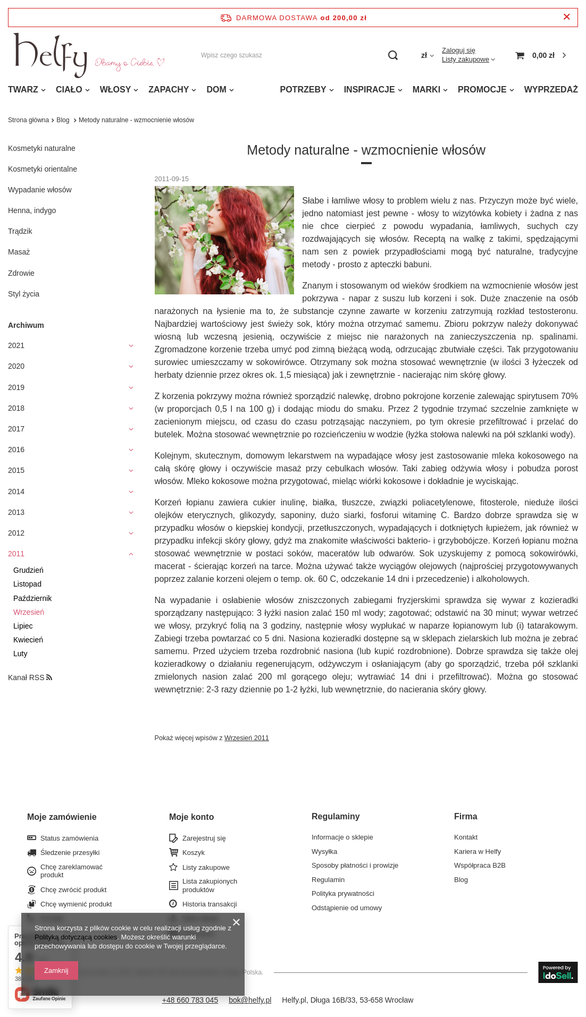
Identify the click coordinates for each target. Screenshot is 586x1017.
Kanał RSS (30, 677)
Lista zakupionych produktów (209, 885)
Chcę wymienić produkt (76, 904)
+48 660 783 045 (190, 1000)
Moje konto (191, 816)
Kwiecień (28, 639)
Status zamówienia (69, 838)
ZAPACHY (168, 89)
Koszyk (193, 853)
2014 (16, 491)
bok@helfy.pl (250, 1000)
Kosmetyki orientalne (42, 169)
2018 (16, 408)
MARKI (426, 89)
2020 (16, 366)
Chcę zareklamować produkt (71, 871)
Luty (20, 653)
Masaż (19, 252)
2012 (16, 533)
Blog (63, 120)
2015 (16, 470)
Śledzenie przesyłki (69, 853)
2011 (16, 553)
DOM (216, 89)
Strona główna (28, 120)
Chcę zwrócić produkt (73, 890)
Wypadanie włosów (40, 189)
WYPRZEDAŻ (551, 89)
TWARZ (23, 89)
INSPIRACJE (369, 89)
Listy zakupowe (465, 59)
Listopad (27, 584)
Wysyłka (324, 851)
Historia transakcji (209, 904)
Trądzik (20, 231)
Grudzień (28, 570)
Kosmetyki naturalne (42, 148)
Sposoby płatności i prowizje (355, 865)
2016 (16, 449)
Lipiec (23, 626)
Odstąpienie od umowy (347, 908)
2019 (16, 387)
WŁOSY (115, 89)
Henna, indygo (32, 210)
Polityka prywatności (343, 893)
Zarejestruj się (204, 838)
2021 (16, 345)
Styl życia (23, 294)
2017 (16, 429)
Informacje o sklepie (342, 837)
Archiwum (26, 325)
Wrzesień (28, 612)
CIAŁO (69, 89)
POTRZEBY (303, 89)
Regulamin (328, 880)
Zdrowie (21, 273)
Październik (32, 598)
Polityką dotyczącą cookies (76, 937)
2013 (16, 512)
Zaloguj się (458, 50)
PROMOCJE (482, 89)
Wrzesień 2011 (246, 738)
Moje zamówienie (62, 816)
